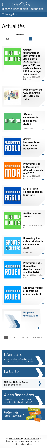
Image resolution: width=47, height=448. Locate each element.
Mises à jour (26, 444)
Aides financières (19, 395)
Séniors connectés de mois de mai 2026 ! (30, 119)
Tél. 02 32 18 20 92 (16, 383)
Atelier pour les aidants (32, 215)
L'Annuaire (13, 354)
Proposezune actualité (30, 314)
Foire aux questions (24, 441)
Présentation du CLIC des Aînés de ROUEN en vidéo (32, 94)
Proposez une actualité (37, 327)
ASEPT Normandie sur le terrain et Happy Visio (32, 144)
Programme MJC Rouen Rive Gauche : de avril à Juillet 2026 (32, 268)
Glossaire (9, 441)
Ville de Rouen (15, 438)
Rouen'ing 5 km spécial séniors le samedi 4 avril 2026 (33, 243)
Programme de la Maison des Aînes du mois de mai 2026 (33, 168)
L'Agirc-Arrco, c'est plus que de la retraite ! (33, 191)
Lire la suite (42, 79)
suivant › (26, 337)
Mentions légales (31, 438)
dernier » (37, 337)
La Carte (11, 371)
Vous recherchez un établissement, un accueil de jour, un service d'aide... (19, 360)
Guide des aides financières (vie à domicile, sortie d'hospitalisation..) (18, 400)
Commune (19, 34)
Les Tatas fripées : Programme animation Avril (33, 290)
